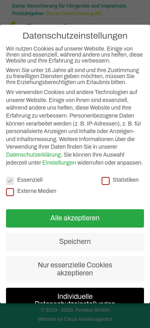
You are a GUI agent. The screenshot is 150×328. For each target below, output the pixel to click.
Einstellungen (59, 161)
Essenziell (24, 178)
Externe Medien (31, 189)
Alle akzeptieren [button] (75, 216)
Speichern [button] (75, 240)
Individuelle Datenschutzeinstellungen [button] (74, 299)
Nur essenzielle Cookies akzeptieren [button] (75, 267)
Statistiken (120, 178)
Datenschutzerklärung (33, 153)
